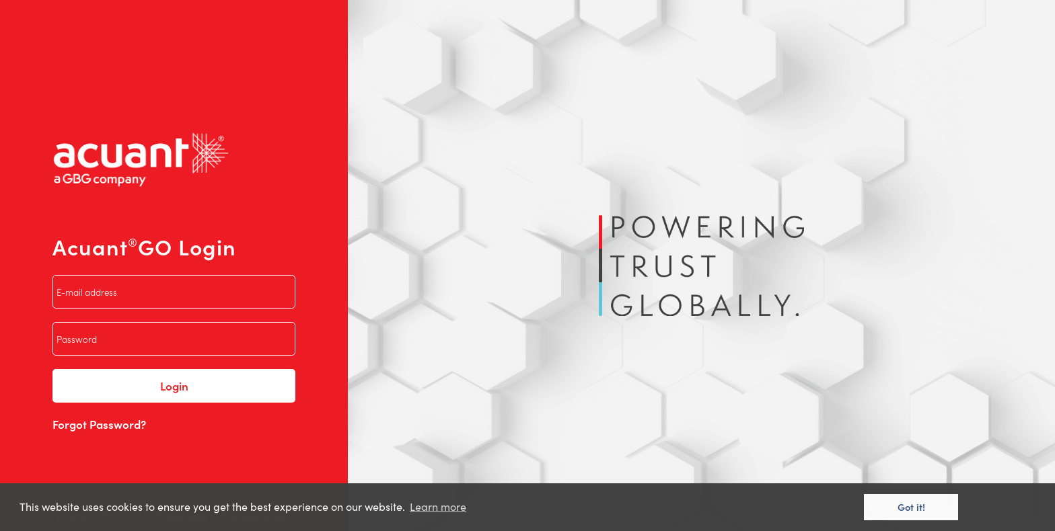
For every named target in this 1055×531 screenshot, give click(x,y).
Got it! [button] (911, 507)
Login (174, 386)
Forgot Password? (99, 424)
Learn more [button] (438, 506)
